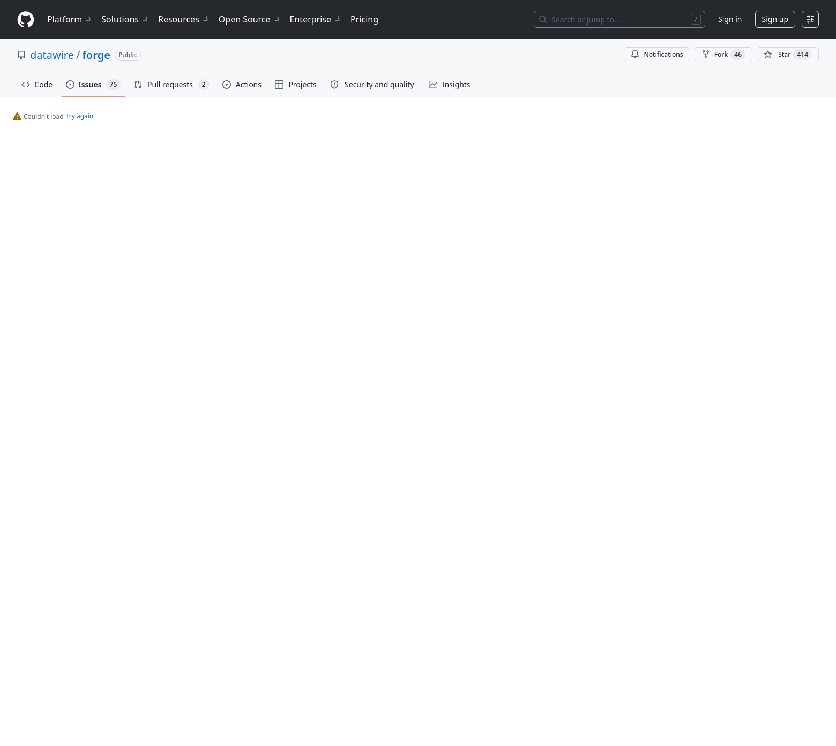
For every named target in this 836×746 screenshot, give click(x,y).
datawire (52, 55)
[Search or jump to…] (619, 19)
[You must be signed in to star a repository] (788, 54)
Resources (184, 19)
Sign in (730, 19)
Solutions (125, 19)
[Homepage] (25, 19)
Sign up (775, 19)
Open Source (250, 19)
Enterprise (316, 19)
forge (96, 55)
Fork (723, 54)
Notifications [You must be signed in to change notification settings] (657, 54)
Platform (70, 19)
